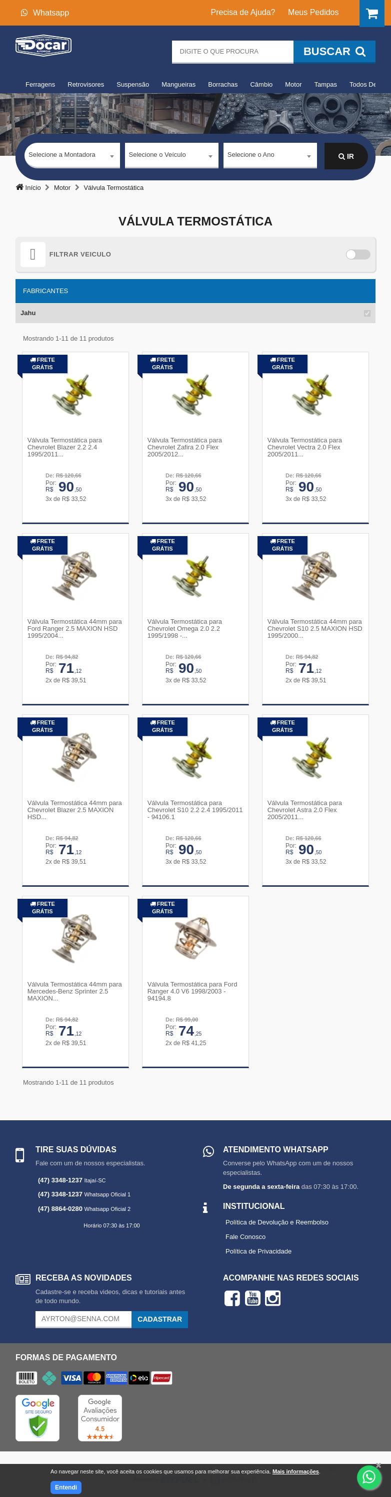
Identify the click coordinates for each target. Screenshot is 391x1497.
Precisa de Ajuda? (243, 12)
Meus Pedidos (313, 12)
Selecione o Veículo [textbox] (157, 156)
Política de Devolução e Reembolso (277, 1220)
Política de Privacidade (259, 1249)
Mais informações (295, 1471)
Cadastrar (160, 1317)
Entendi (66, 1487)
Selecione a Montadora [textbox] (62, 156)
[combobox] (72, 157)
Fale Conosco (246, 1234)
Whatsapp (45, 13)
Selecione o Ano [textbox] (251, 156)
